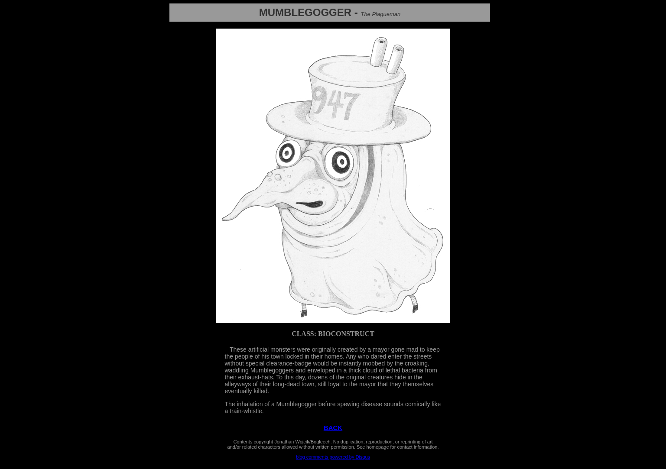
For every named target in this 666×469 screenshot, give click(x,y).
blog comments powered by (333, 456)
